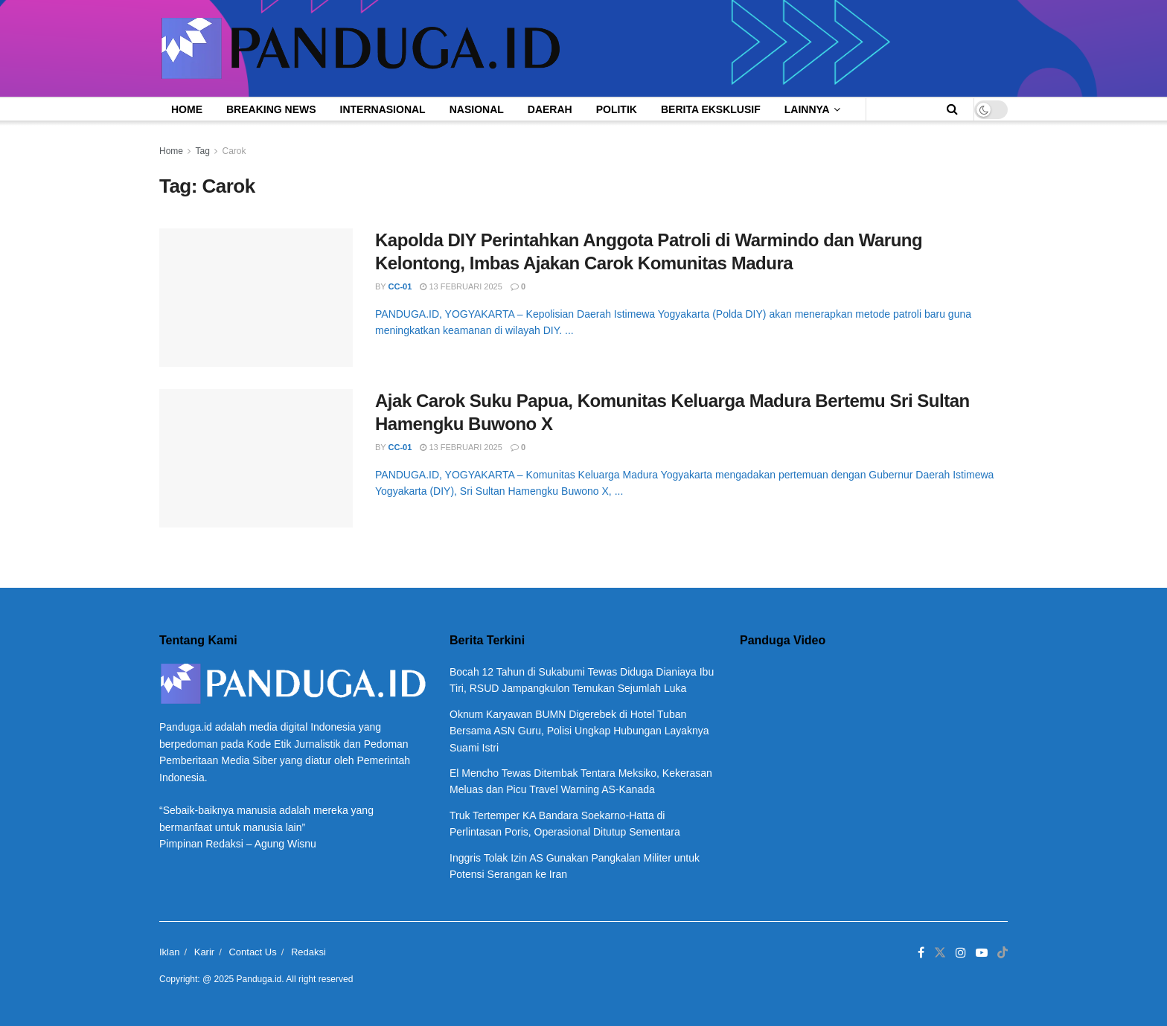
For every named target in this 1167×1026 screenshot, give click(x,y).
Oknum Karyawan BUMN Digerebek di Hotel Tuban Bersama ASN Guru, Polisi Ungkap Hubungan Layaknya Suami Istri (579, 731)
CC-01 (400, 286)
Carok (234, 151)
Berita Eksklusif (711, 109)
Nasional (477, 109)
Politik (616, 109)
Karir (204, 952)
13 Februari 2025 (461, 286)
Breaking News (271, 109)
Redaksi (308, 952)
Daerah (550, 109)
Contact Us (252, 952)
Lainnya (807, 109)
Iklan (169, 952)
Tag (202, 151)
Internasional (383, 109)
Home (186, 109)
